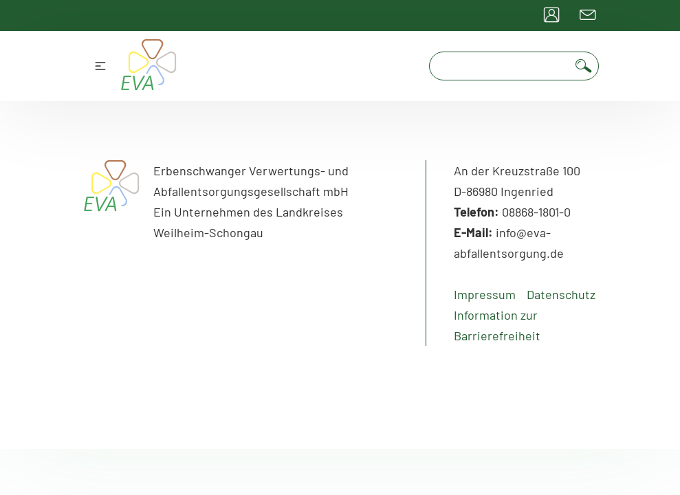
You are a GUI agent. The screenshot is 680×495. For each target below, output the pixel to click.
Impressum (485, 294)
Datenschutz (561, 294)
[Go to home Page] (149, 66)
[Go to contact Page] (587, 15)
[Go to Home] (112, 203)
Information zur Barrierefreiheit (497, 325)
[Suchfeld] (501, 66)
